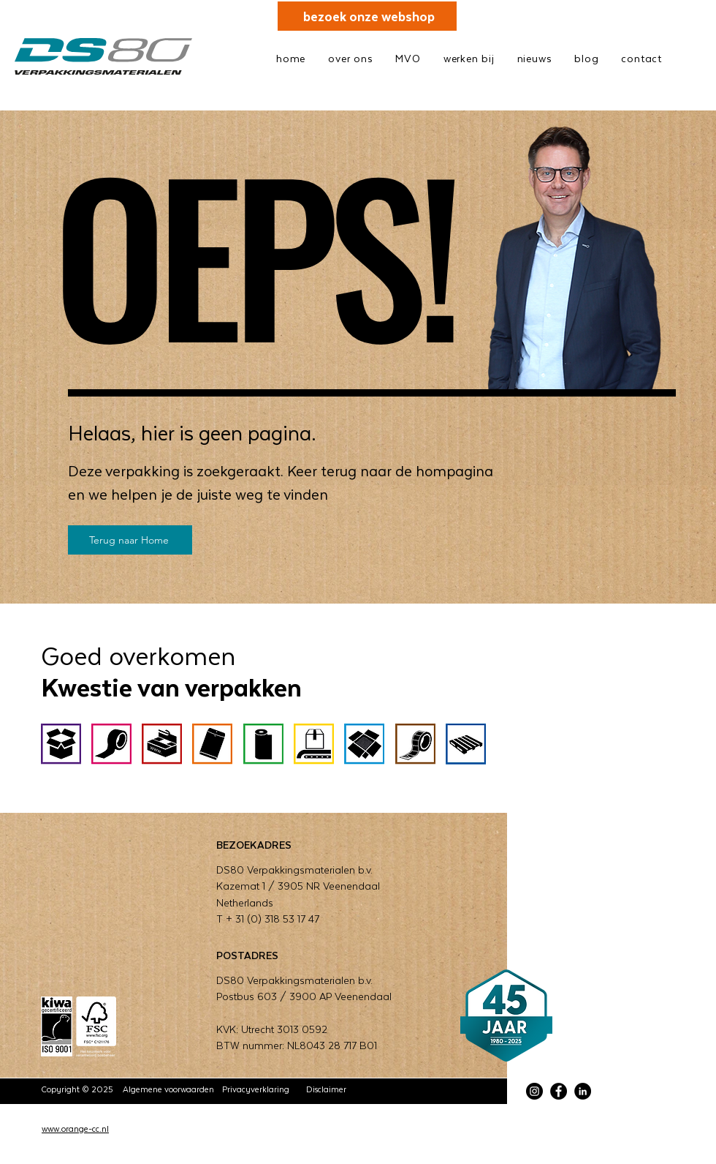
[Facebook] (558, 1091)
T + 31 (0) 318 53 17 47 (267, 918)
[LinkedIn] (582, 1091)
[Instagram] (534, 1091)
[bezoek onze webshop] (367, 16)
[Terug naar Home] (130, 540)
